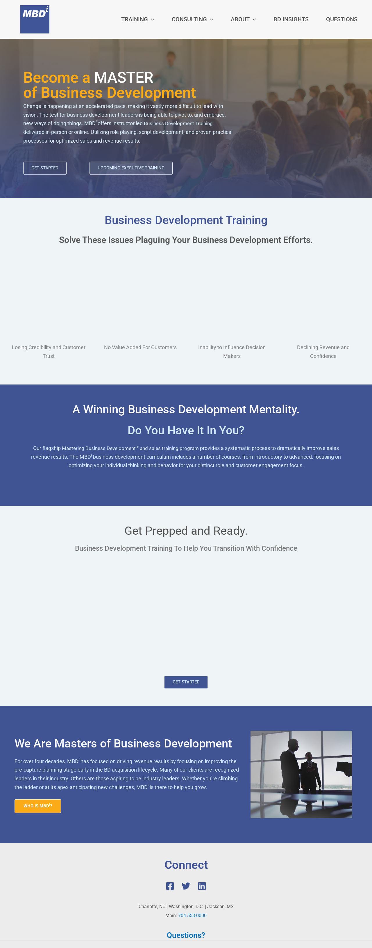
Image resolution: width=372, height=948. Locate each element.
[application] (151, 19)
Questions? (186, 898)
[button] (137, 19)
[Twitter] (186, 849)
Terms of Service (237, 914)
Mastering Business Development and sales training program (130, 410)
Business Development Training (180, 123)
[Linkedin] (202, 849)
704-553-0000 (192, 879)
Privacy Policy (271, 914)
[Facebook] (170, 849)
